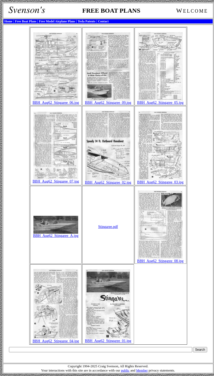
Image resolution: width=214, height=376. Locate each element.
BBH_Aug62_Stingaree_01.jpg (108, 339)
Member (142, 370)
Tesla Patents (86, 21)
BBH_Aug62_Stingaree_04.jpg (56, 339)
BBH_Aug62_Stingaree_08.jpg (160, 259)
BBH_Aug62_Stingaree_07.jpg (56, 179)
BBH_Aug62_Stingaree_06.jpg (56, 101)
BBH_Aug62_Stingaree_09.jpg (108, 101)
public (125, 370)
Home (8, 21)
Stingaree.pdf (108, 227)
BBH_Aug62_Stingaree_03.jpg (160, 180)
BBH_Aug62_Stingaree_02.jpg (108, 180)
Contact (103, 21)
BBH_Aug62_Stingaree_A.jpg (55, 234)
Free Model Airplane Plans (57, 21)
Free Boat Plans (25, 21)
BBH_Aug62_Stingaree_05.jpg (160, 101)
